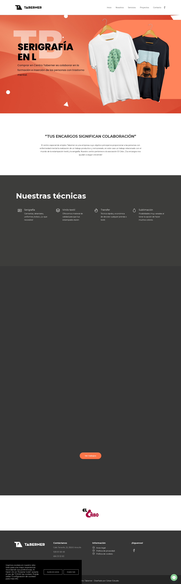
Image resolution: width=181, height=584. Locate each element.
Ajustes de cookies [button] (53, 572)
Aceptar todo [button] (71, 572)
